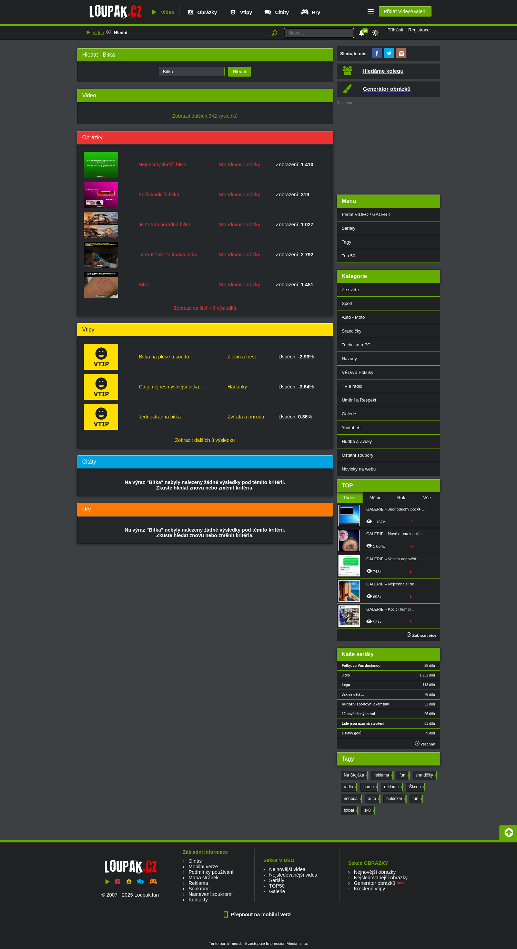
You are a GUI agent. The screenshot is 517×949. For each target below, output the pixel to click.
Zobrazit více (422, 635)
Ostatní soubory (357, 455)
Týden (349, 497)
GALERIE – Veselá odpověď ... (393, 559)
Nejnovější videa (287, 869)
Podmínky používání (211, 872)
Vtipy (240, 12)
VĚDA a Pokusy (357, 372)
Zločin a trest (241, 356)
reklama (383, 775)
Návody (349, 358)
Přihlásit (395, 29)
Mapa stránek (204, 877)
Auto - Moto (353, 317)
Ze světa (350, 289)
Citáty (276, 12)
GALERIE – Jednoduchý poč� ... (395, 509)
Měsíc (375, 497)
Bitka (144, 284)
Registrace (419, 29)
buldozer (395, 799)
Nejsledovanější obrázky (381, 877)
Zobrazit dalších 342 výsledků (205, 116)
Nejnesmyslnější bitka (162, 164)
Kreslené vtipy (369, 888)
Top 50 (348, 255)
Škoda (416, 787)
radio (350, 787)
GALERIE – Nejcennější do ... (392, 584)
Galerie (349, 413)
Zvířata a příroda (245, 416)
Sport (347, 303)
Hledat (121, 32)
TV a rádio (352, 386)
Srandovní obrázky (239, 164)
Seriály (349, 228)
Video (162, 12)
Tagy (346, 242)
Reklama (198, 883)
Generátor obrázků (374, 883)
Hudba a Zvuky (357, 441)
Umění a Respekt (359, 400)
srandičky (426, 775)
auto (373, 799)
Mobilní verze (203, 866)
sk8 (369, 811)
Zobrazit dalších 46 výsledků (205, 308)
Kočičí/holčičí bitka (159, 194)
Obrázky (201, 12)
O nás (195, 861)
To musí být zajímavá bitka (168, 254)
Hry (310, 12)
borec (370, 787)
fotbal (350, 811)
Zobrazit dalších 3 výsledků (205, 440)
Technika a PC (356, 344)
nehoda (352, 799)
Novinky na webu (359, 469)
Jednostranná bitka (160, 416)
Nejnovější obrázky (375, 872)
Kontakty (198, 899)
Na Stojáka (355, 775)
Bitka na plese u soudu (164, 356)
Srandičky (352, 331)
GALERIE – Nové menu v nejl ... (394, 534)
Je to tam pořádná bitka (164, 224)
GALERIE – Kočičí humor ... (391, 609)
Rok (401, 497)
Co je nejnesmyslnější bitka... (171, 386)
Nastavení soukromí (211, 894)
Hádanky (237, 386)
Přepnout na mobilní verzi (258, 914)
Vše (427, 497)
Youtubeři (351, 427)
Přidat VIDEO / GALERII (366, 214)
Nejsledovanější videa (293, 875)
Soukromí (199, 888)
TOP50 (276, 886)
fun (403, 775)
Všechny (425, 743)
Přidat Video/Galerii (405, 11)
